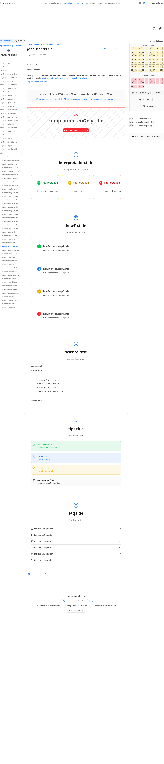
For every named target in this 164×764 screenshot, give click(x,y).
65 (146, 70)
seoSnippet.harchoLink (77, 78)
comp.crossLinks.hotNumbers (48, 606)
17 (154, 52)
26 (150, 56)
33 (139, 59)
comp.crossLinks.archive (49, 601)
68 (157, 70)
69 (161, 70)
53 (139, 67)
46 (150, 63)
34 (143, 59)
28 (157, 56)
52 (136, 67)
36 (150, 59)
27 (154, 56)
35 (146, 59)
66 (150, 70)
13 (139, 52)
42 (136, 63)
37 (154, 59)
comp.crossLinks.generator (76, 606)
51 (132, 67)
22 (136, 56)
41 (132, 63)
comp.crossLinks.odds (76, 611)
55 (146, 67)
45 (146, 63)
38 (157, 59)
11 (132, 52)
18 (157, 52)
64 (143, 70)
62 (136, 70)
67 (154, 70)
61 (132, 70)
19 (161, 52)
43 (139, 63)
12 (136, 52)
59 (161, 67)
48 (157, 63)
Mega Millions (9, 54)
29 (161, 56)
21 (132, 56)
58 (157, 67)
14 (143, 52)
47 (154, 63)
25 (146, 56)
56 (150, 67)
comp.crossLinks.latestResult (75, 601)
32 (136, 59)
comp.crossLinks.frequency (102, 601)
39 (161, 59)
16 (150, 52)
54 (143, 67)
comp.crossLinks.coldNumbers (103, 606)
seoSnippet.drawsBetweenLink (55, 78)
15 (146, 52)
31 (132, 59)
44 (143, 63)
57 (154, 67)
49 (161, 63)
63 (139, 70)
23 (139, 56)
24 (143, 56)
